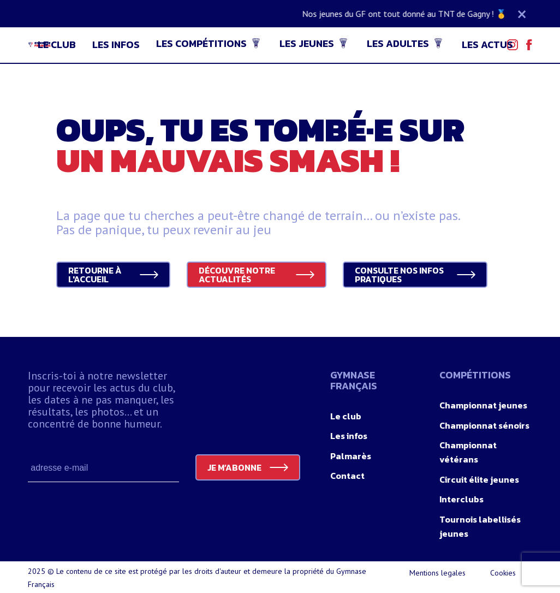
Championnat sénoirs (484, 425)
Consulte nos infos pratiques (399, 275)
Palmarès (350, 455)
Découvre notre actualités (237, 275)
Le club (57, 44)
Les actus (487, 44)
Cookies (503, 573)
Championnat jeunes (483, 405)
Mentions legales (437, 573)
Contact (347, 475)
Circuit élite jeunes (479, 479)
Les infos (116, 44)
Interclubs (461, 499)
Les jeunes (306, 43)
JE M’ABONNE (234, 467)
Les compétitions (201, 43)
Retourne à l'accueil (95, 275)
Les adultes (398, 43)
